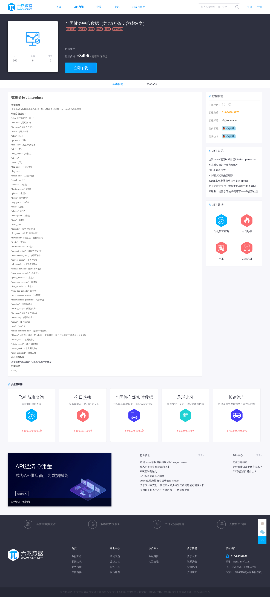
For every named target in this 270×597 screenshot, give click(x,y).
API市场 (79, 7)
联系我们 (192, 561)
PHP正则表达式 (217, 170)
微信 (262, 532)
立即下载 (81, 68)
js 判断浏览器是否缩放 (221, 175)
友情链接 (77, 572)
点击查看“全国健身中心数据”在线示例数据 (31, 362)
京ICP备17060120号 (122, 592)
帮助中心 (115, 548)
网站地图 (115, 572)
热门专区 (154, 548)
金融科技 (154, 556)
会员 (98, 7)
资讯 (116, 7)
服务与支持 (138, 7)
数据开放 (77, 556)
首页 (58, 7)
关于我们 (192, 548)
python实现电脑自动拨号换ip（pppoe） (230, 180)
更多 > (201, 455)
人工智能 (154, 561)
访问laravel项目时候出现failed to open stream (232, 159)
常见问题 (115, 556)
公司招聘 (192, 567)
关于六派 (192, 556)
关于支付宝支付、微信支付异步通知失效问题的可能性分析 (172, 485)
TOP (262, 540)
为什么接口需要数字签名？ (247, 467)
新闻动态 (77, 561)
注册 (259, 7)
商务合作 (77, 567)
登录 (249, 7)
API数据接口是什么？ (245, 471)
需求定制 (115, 561)
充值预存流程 (240, 462)
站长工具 (115, 567)
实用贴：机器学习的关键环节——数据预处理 (233, 191)
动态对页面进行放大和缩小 (223, 165)
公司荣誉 (192, 572)
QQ (262, 523)
